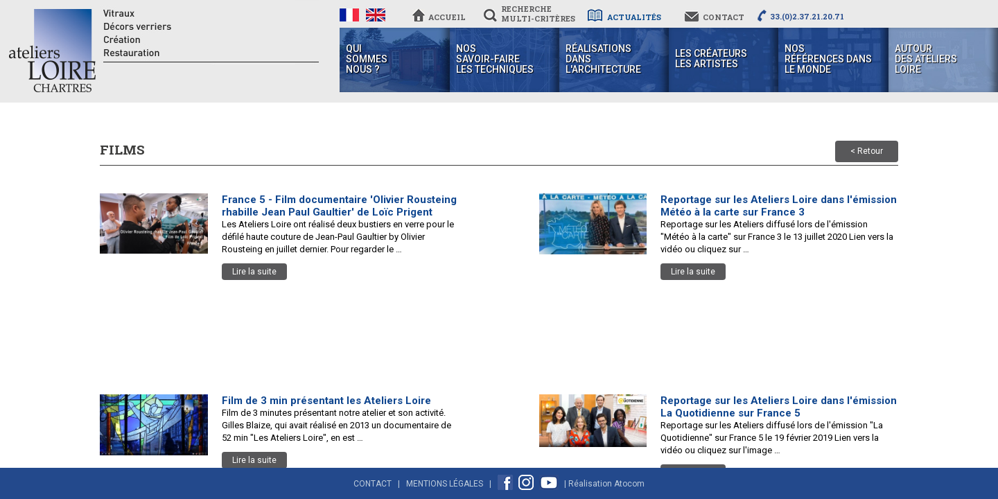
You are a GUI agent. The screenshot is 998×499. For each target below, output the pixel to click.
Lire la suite (254, 272)
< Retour (866, 151)
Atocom (629, 484)
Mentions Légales (444, 484)
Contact (372, 484)
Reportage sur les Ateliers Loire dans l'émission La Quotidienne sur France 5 (778, 406)
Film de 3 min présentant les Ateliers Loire (326, 400)
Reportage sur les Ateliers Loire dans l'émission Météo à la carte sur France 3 (778, 205)
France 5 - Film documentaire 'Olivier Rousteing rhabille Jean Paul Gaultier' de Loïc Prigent (339, 205)
